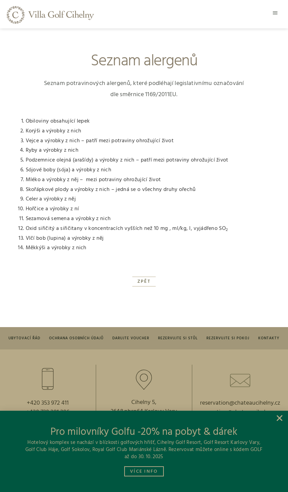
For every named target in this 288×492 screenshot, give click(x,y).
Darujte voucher (130, 338)
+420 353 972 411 (48, 403)
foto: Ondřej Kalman (146, 486)
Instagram (177, 463)
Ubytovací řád (24, 338)
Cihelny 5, (143, 402)
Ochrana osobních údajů (76, 338)
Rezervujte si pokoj (227, 338)
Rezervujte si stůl (178, 338)
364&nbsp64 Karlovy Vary (144, 411)
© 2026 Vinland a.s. (206, 486)
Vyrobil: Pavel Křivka (83, 486)
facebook (121, 463)
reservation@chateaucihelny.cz (240, 403)
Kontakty (269, 338)
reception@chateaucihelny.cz (240, 412)
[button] (275, 13)
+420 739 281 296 (47, 412)
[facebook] (102, 464)
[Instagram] (157, 464)
